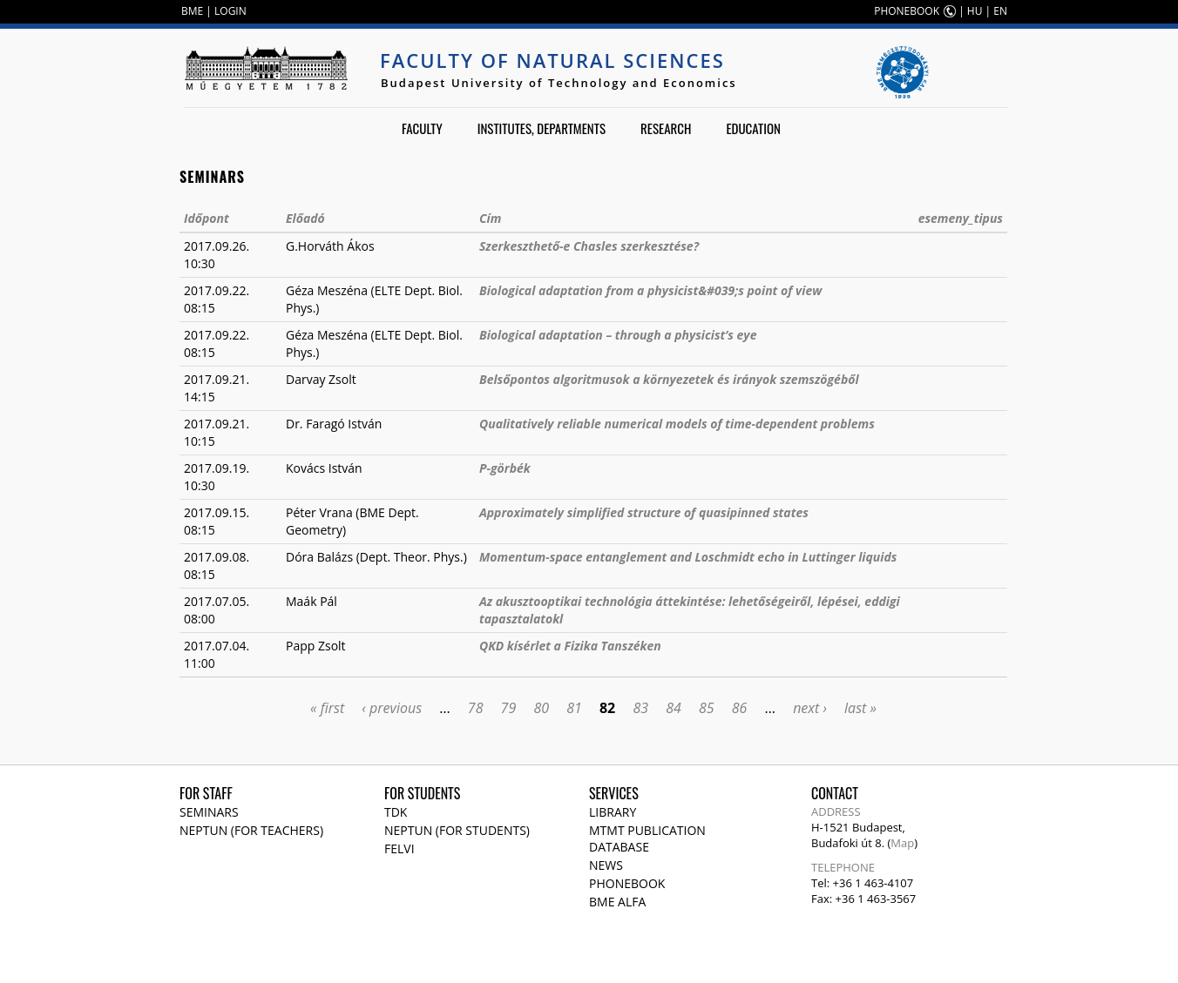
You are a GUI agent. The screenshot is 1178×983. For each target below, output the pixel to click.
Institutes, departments (541, 128)
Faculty (422, 128)
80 (541, 707)
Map (902, 843)
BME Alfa (617, 901)
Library (612, 812)
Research (665, 128)
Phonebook (627, 883)
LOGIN (230, 10)
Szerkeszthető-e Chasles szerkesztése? (589, 246)
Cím (490, 218)
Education (753, 128)
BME (192, 10)
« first (327, 707)
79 (509, 707)
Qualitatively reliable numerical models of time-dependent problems (677, 423)
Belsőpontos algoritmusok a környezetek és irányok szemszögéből (669, 379)
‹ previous (392, 707)
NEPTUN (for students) (457, 830)
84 (673, 707)
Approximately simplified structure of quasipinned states (644, 512)
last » (860, 707)
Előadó (305, 218)
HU (975, 10)
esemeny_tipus (960, 218)
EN (1000, 10)
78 (476, 707)
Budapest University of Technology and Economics (559, 83)
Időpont (206, 218)
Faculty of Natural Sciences (552, 60)
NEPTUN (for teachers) (251, 830)
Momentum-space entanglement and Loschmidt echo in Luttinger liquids (688, 557)
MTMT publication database (647, 838)
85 (706, 707)
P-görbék (505, 468)
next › (810, 707)
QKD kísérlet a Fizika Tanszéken (570, 645)
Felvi (399, 848)
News (606, 865)
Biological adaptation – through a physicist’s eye (617, 335)
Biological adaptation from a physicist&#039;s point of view (650, 290)
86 (740, 707)
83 (640, 707)
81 (574, 707)
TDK (395, 812)
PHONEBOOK (906, 10)
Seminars (209, 812)
